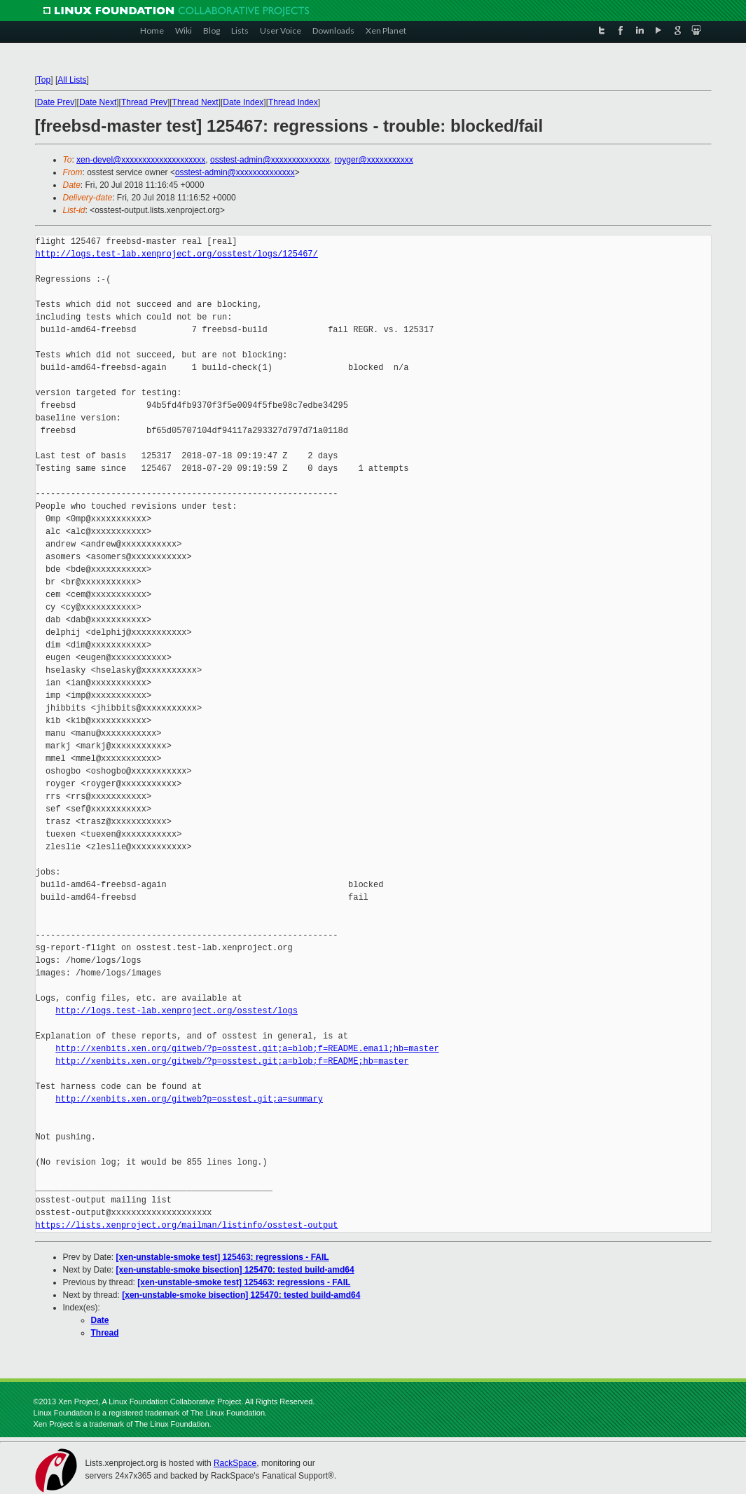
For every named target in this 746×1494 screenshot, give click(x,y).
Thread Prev (144, 102)
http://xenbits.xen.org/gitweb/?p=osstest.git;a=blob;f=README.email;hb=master (246, 1049)
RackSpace (235, 1463)
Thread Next (195, 102)
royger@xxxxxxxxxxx (374, 160)
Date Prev (55, 102)
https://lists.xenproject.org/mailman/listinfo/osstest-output (187, 1225)
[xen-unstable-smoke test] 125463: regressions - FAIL (222, 1257)
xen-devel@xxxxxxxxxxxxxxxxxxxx (140, 160)
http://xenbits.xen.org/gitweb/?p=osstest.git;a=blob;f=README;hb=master (231, 1061)
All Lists (71, 80)
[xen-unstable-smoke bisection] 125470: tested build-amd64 (235, 1270)
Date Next (97, 102)
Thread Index (293, 102)
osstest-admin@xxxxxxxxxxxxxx (270, 160)
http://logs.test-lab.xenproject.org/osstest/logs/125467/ (177, 254)
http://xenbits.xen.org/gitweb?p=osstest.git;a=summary (189, 1099)
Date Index (243, 102)
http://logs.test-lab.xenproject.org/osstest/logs (176, 1011)
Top (43, 80)
